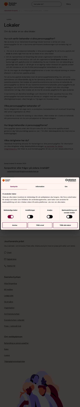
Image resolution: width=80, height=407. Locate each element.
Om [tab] (66, 186)
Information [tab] (40, 186)
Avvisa (14, 225)
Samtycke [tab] (14, 186)
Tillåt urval (40, 225)
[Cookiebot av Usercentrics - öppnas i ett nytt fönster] (68, 180)
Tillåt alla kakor (65, 225)
